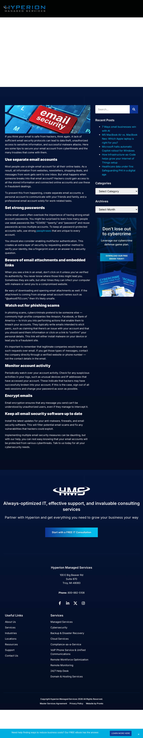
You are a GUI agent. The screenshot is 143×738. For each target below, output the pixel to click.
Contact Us (11, 655)
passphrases (43, 230)
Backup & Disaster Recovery (67, 633)
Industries (11, 633)
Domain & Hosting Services (66, 676)
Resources (11, 644)
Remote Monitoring (61, 665)
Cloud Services (59, 638)
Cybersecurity (58, 627)
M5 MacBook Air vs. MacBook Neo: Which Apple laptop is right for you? (119, 138)
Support (9, 650)
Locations (10, 638)
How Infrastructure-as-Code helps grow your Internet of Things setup (119, 158)
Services (10, 627)
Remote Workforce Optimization (69, 659)
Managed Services (61, 621)
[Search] (134, 109)
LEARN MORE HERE (120, 733)
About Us (10, 621)
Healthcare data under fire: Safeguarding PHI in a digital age (118, 170)
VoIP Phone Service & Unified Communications (68, 652)
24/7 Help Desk (59, 670)
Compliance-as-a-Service (65, 644)
